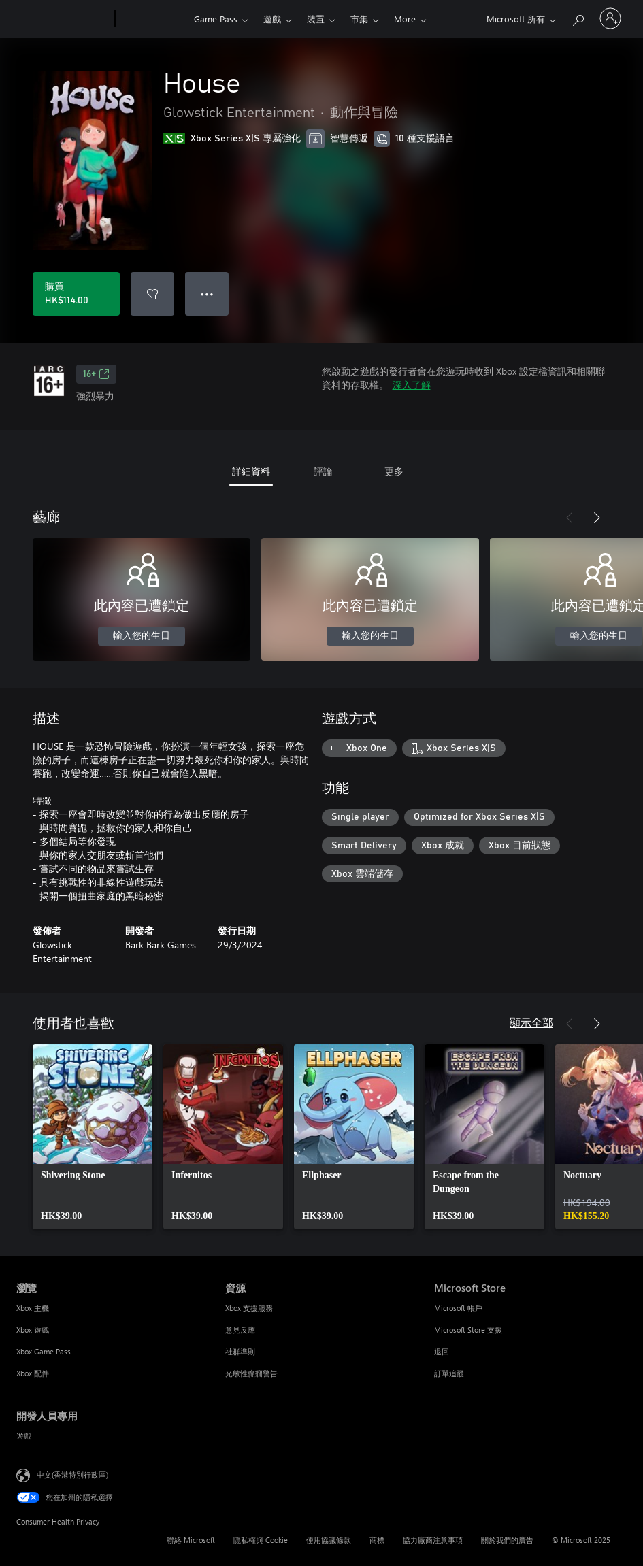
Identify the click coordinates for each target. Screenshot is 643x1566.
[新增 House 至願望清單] (152, 294)
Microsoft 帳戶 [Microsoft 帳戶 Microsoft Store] (458, 1307)
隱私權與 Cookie (260, 1539)
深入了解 (412, 384)
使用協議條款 (328, 1539)
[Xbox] (153, 19)
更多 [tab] (393, 471)
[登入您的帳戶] (610, 18)
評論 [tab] (323, 471)
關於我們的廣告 (507, 1539)
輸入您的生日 (141, 636)
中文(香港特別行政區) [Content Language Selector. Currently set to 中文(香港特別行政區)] (72, 1474)
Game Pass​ (215, 18)
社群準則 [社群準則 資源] (240, 1351)
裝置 (316, 18)
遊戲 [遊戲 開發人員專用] (23, 1435)
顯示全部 (531, 1022)
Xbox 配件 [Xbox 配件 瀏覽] (32, 1373)
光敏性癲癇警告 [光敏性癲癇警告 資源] (251, 1373)
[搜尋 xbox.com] (577, 17)
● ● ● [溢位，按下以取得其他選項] (207, 293)
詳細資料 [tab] (251, 471)
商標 (376, 1539)
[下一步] (596, 517)
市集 (359, 18)
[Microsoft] (63, 19)
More (405, 18)
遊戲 (272, 18)
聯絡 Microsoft (191, 1539)
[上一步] (569, 517)
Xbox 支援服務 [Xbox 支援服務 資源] (249, 1307)
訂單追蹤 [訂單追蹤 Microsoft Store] (449, 1373)
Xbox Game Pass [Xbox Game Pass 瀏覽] (43, 1351)
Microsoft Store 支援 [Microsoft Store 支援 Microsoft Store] (468, 1329)
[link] (92, 1136)
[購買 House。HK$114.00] (76, 294)
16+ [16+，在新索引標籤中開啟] (96, 374)
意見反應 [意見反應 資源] (240, 1329)
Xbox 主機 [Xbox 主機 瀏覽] (32, 1307)
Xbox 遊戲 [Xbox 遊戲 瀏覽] (32, 1329)
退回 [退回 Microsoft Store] (441, 1351)
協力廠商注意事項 (433, 1539)
